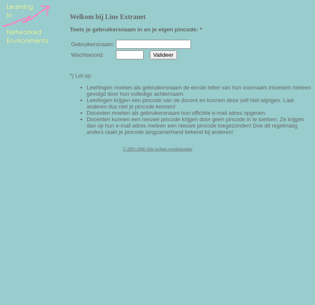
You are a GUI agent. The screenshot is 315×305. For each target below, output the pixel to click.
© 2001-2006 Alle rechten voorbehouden (157, 149)
